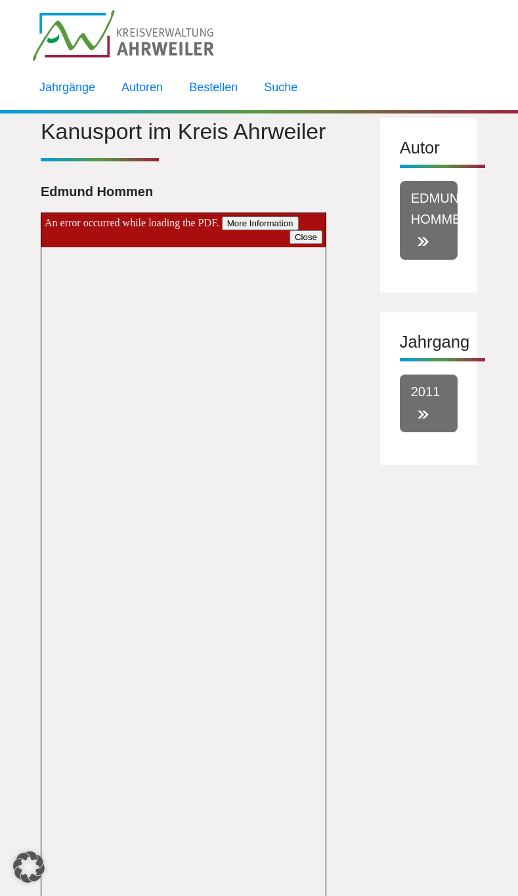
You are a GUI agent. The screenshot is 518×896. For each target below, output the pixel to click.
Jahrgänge (67, 87)
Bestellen (213, 87)
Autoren (142, 87)
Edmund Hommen (434, 208)
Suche (280, 87)
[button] (29, 867)
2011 (426, 391)
